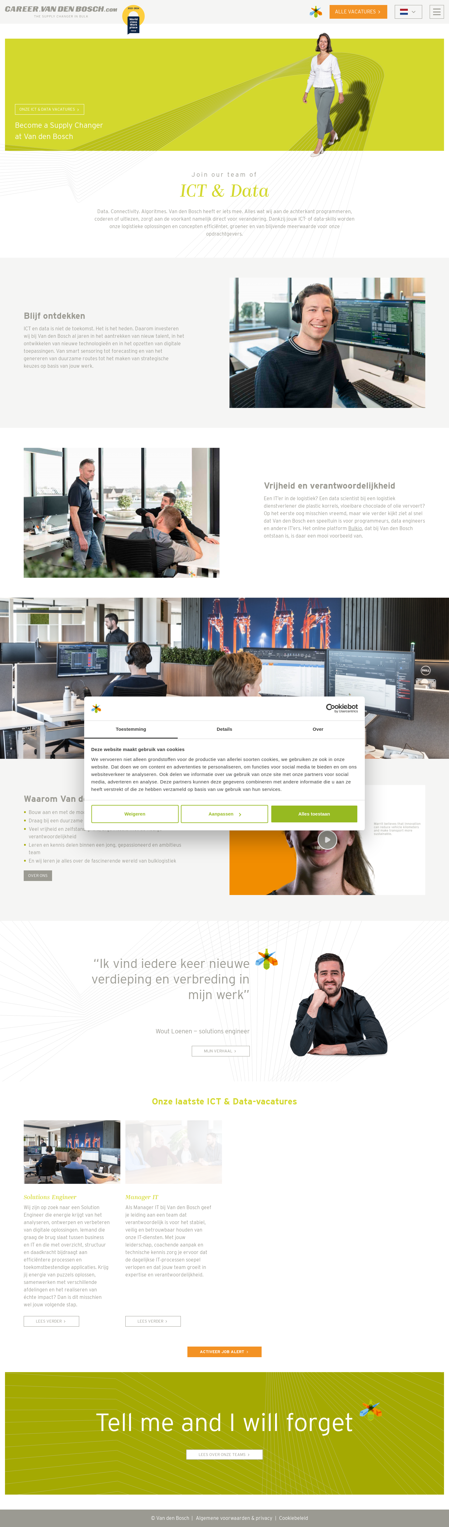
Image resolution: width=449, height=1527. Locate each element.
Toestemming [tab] (131, 729)
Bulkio (355, 528)
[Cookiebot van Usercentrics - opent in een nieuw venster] (330, 708)
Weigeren (134, 813)
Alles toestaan (314, 813)
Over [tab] (318, 729)
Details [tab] (224, 729)
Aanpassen (225, 813)
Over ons (38, 875)
